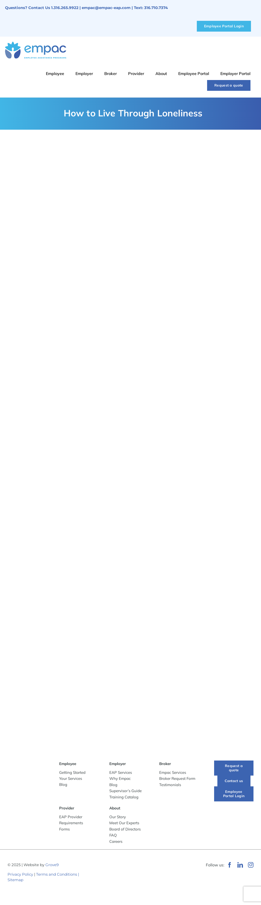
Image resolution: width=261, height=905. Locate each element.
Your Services (70, 778)
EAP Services (120, 772)
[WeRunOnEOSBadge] (148, 863)
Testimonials (170, 784)
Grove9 (52, 864)
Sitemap (15, 879)
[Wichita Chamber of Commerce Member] (109, 860)
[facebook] (229, 865)
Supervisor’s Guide (125, 790)
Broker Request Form (177, 778)
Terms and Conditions (56, 874)
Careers (115, 841)
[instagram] (250, 865)
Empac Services (172, 772)
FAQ (113, 835)
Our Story (117, 816)
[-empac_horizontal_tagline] (27, 765)
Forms (64, 829)
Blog (63, 784)
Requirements (71, 822)
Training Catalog (123, 797)
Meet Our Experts (124, 822)
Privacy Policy (20, 874)
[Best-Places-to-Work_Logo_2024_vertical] (106, 890)
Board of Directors (125, 829)
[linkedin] (240, 865)
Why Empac (120, 778)
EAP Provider (70, 816)
